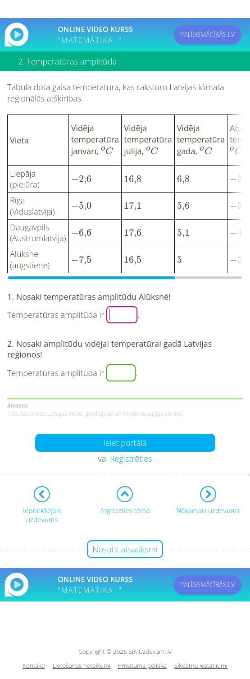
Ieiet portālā (125, 441)
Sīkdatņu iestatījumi (200, 664)
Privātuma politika (142, 664)
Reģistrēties (131, 456)
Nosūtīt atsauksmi (125, 547)
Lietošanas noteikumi (81, 664)
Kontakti (34, 664)
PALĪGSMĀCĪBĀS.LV (207, 34)
